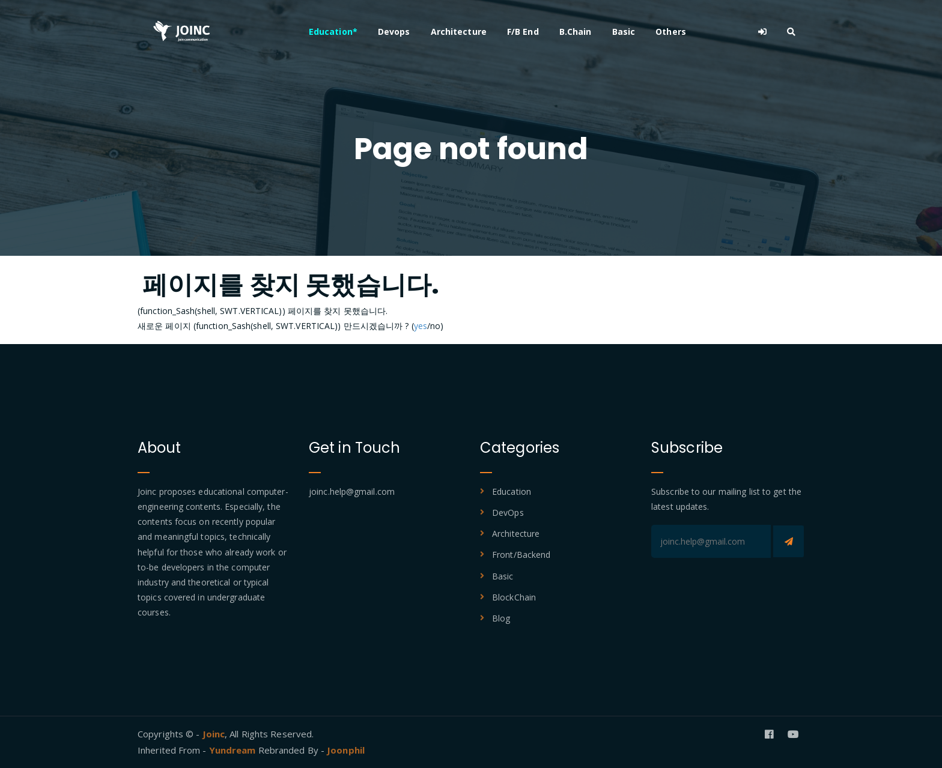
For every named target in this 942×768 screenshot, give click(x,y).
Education (511, 491)
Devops (394, 31)
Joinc (213, 734)
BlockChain (514, 597)
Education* (333, 31)
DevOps (508, 512)
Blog (501, 618)
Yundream (233, 750)
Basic (624, 31)
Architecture (459, 31)
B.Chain (575, 31)
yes (420, 325)
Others (670, 31)
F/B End (523, 31)
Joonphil (346, 750)
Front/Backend (521, 554)
